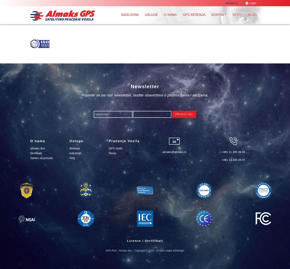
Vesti (237, 15)
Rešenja (74, 148)
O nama (170, 15)
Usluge (151, 15)
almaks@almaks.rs (174, 152)
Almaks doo (37, 148)
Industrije (75, 153)
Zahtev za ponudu (41, 158)
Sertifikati (36, 153)
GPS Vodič (115, 148)
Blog (252, 15)
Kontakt (218, 15)
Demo (112, 153)
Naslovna (130, 15)
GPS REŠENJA (194, 15)
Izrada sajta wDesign (170, 250)
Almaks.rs (232, 3)
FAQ (72, 158)
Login (253, 3)
